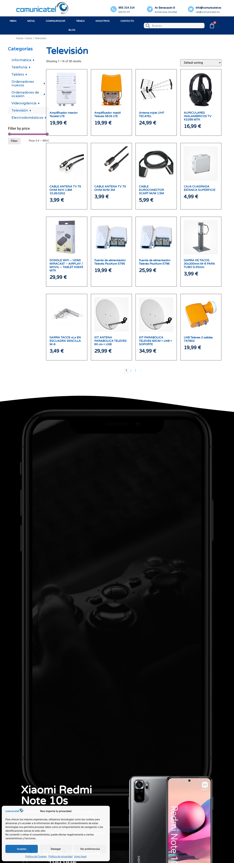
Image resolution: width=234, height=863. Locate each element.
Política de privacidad (60, 856)
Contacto (127, 21)
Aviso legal (80, 856)
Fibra (13, 21)
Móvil (31, 21)
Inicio (29, 38)
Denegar (56, 849)
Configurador (55, 21)
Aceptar (21, 849)
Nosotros (103, 21)
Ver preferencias (90, 849)
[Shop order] (200, 204)
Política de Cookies (36, 856)
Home (19, 38)
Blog (72, 30)
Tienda (80, 21)
